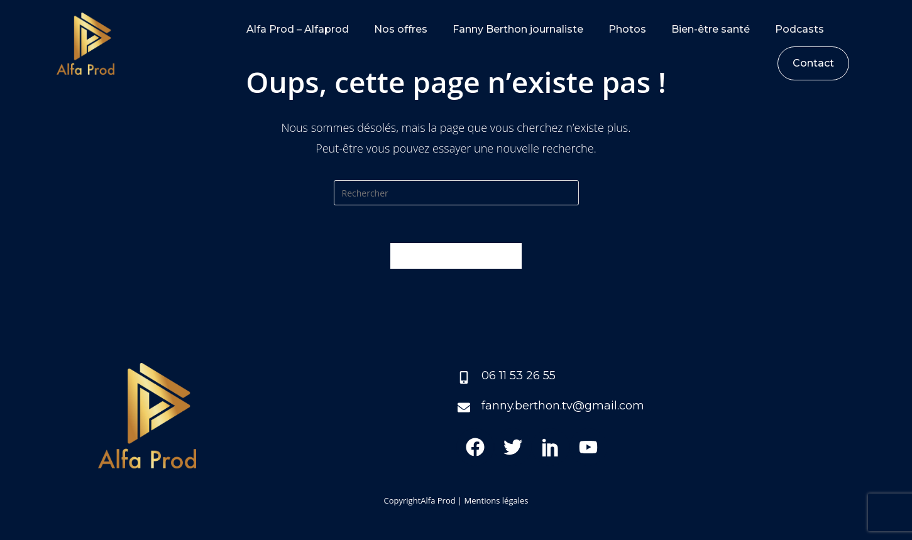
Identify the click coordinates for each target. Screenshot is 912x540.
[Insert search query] (456, 192)
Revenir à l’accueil (456, 255)
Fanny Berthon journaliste (518, 29)
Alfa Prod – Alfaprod (297, 29)
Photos (627, 29)
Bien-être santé (710, 29)
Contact (813, 63)
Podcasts (799, 29)
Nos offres (400, 29)
